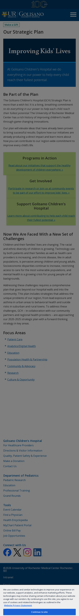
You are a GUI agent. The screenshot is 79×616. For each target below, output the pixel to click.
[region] (39, 600)
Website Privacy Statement (18, 605)
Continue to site (39, 611)
